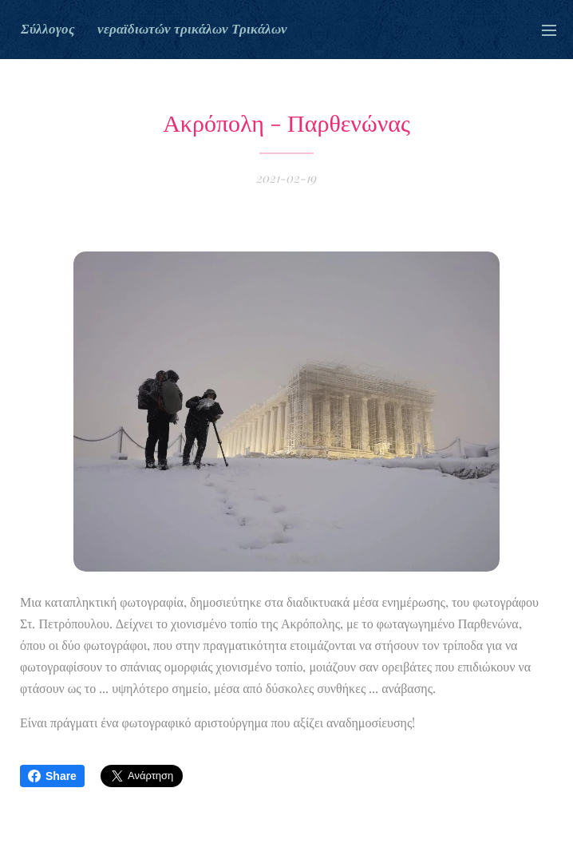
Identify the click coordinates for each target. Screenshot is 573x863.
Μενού (549, 30)
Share (52, 776)
